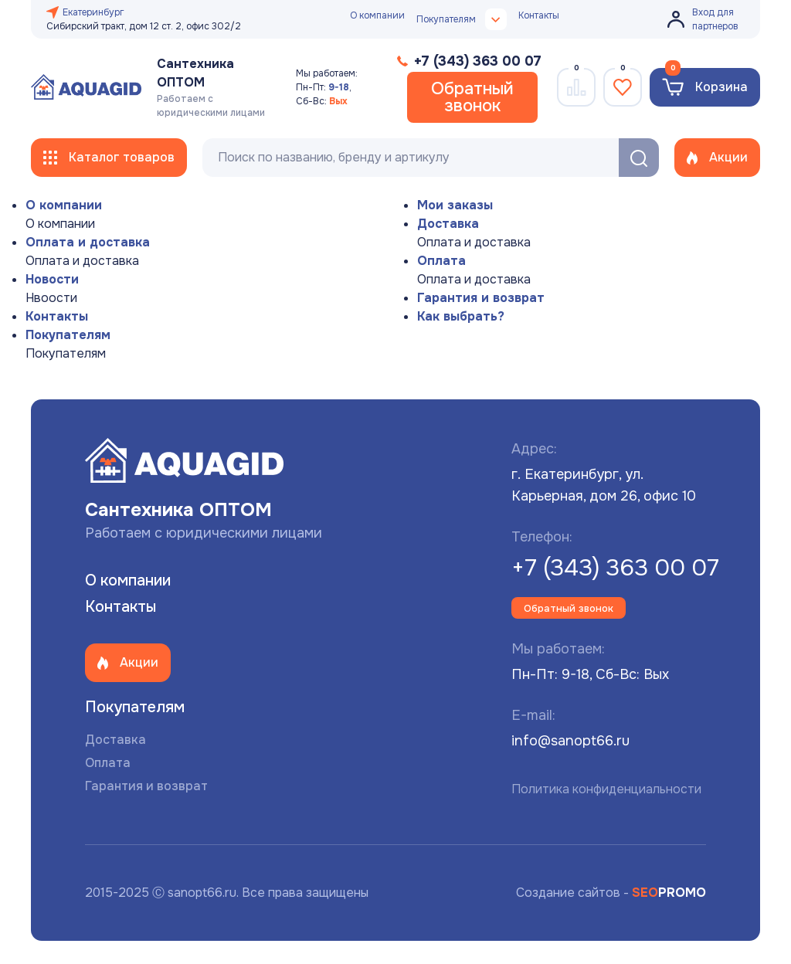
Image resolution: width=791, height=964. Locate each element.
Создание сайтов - (611, 892)
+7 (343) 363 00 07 (615, 567)
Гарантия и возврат (481, 298)
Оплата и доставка (87, 242)
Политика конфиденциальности (606, 789)
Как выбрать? (460, 316)
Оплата (441, 261)
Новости (52, 279)
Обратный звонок (472, 97)
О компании (377, 15)
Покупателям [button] (461, 19)
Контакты (538, 15)
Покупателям (67, 335)
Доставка (448, 224)
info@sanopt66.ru (570, 740)
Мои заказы (455, 205)
